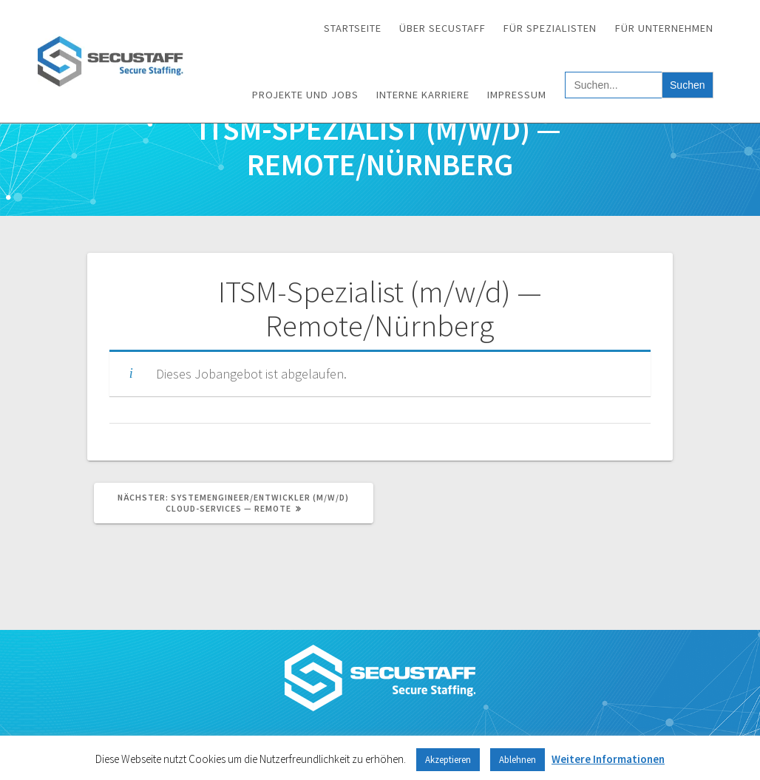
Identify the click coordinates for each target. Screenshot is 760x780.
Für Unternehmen (664, 28)
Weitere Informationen (608, 759)
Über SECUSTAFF (442, 28)
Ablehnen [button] (517, 759)
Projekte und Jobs (305, 94)
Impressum (516, 94)
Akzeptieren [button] (448, 759)
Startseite (352, 28)
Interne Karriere (422, 94)
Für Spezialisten (550, 28)
